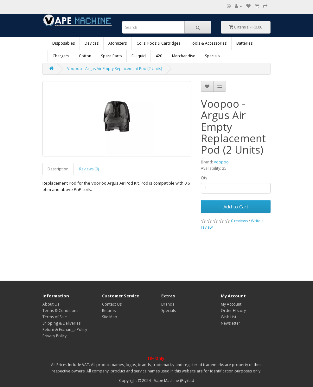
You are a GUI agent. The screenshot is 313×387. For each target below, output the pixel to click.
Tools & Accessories (208, 43)
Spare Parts (111, 56)
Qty (204, 178)
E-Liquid (138, 56)
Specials (212, 56)
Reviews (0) (89, 169)
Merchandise (183, 56)
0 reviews (239, 221)
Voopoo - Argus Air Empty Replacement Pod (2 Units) (114, 68)
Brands (167, 304)
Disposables (63, 43)
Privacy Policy (54, 336)
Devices (92, 43)
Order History (233, 310)
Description (58, 169)
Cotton (85, 56)
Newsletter (230, 323)
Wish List (228, 317)
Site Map (109, 317)
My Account (231, 304)
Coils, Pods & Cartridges (158, 43)
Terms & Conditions (60, 310)
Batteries (244, 43)
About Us (50, 304)
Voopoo (221, 162)
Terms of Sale (54, 317)
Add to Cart (235, 206)
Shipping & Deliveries (61, 323)
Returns (109, 310)
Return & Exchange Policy (64, 329)
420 (159, 56)
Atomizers (117, 43)
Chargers (61, 56)
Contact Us (112, 304)
